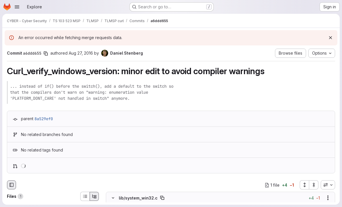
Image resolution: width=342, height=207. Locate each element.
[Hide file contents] (113, 197)
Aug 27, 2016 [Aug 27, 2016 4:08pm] (81, 53)
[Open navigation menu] (17, 7)
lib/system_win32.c (138, 197)
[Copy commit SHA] (45, 53)
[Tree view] (94, 196)
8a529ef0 (44, 118)
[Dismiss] (330, 37)
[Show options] (327, 197)
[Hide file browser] (11, 184)
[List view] (84, 196)
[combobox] (328, 184)
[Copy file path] (162, 197)
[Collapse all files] (313, 184)
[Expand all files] (304, 184)
